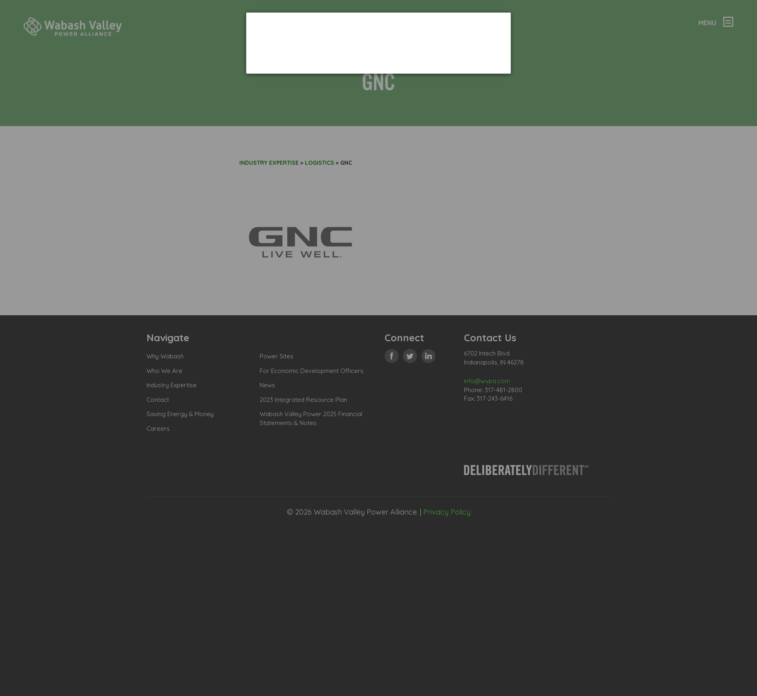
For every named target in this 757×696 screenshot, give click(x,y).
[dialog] (378, 43)
